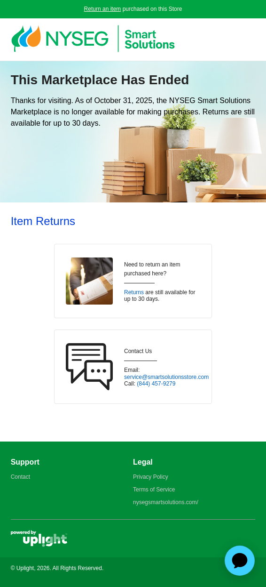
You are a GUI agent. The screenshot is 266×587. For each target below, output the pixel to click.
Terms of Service (154, 489)
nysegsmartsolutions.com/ (165, 502)
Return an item (102, 9)
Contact (20, 477)
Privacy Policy (150, 477)
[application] (239, 560)
